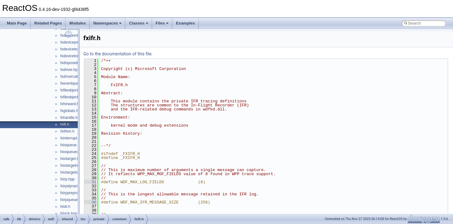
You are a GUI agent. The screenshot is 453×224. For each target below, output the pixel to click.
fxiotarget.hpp (71, 158)
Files (162, 23)
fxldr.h (65, 206)
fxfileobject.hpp (72, 90)
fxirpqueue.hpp (72, 200)
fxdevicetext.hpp (73, 49)
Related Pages (48, 23)
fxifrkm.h (67, 131)
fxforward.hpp (71, 104)
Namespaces (107, 23)
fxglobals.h (69, 111)
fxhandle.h (68, 117)
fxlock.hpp (68, 213)
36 (90, 202)
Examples (185, 23)
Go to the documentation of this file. (118, 53)
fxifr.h (64, 124)
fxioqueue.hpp (72, 145)
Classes (138, 23)
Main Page (17, 23)
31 (90, 182)
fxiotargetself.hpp (74, 172)
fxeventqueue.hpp (75, 83)
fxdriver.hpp (70, 70)
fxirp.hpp (67, 179)
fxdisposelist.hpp (74, 63)
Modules (77, 23)
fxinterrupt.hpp (72, 138)
